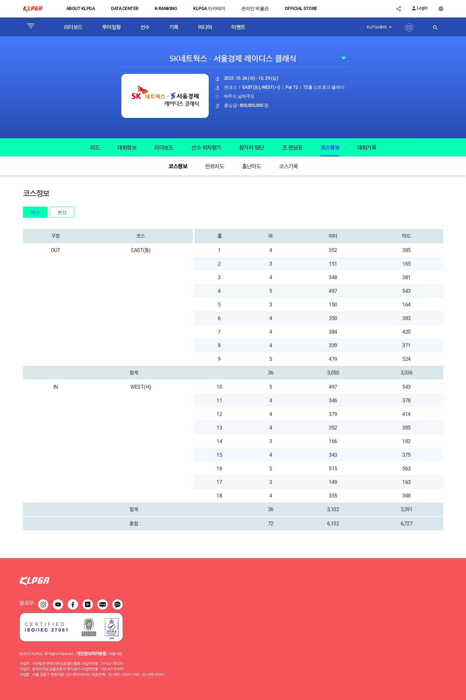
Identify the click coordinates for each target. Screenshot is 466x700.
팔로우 (26, 602)
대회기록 (366, 147)
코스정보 (329, 147)
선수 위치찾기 (206, 147)
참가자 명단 (251, 147)
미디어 (205, 26)
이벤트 (238, 26)
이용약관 (116, 653)
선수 (145, 26)
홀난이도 (251, 166)
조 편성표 (292, 147)
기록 (174, 26)
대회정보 (126, 147)
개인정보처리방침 (91, 653)
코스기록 (288, 166)
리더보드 (73, 26)
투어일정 (111, 26)
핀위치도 (214, 166)
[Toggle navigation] (30, 26)
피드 (94, 147)
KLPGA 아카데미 (209, 8)
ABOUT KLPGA (80, 8)
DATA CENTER (125, 8)
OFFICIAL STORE (301, 8)
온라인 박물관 (255, 8)
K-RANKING (166, 8)
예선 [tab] (35, 212)
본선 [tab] (62, 212)
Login (419, 7)
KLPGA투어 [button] (377, 26)
